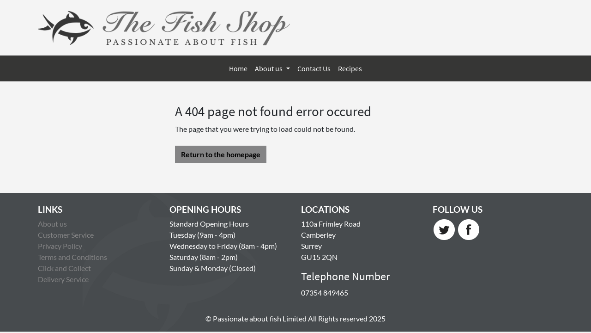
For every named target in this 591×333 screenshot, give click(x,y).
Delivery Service (63, 279)
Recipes (350, 68)
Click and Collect (64, 268)
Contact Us (314, 68)
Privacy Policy (60, 245)
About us (269, 68)
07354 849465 (324, 292)
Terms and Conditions (72, 257)
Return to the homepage (220, 154)
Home (238, 68)
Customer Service (66, 234)
